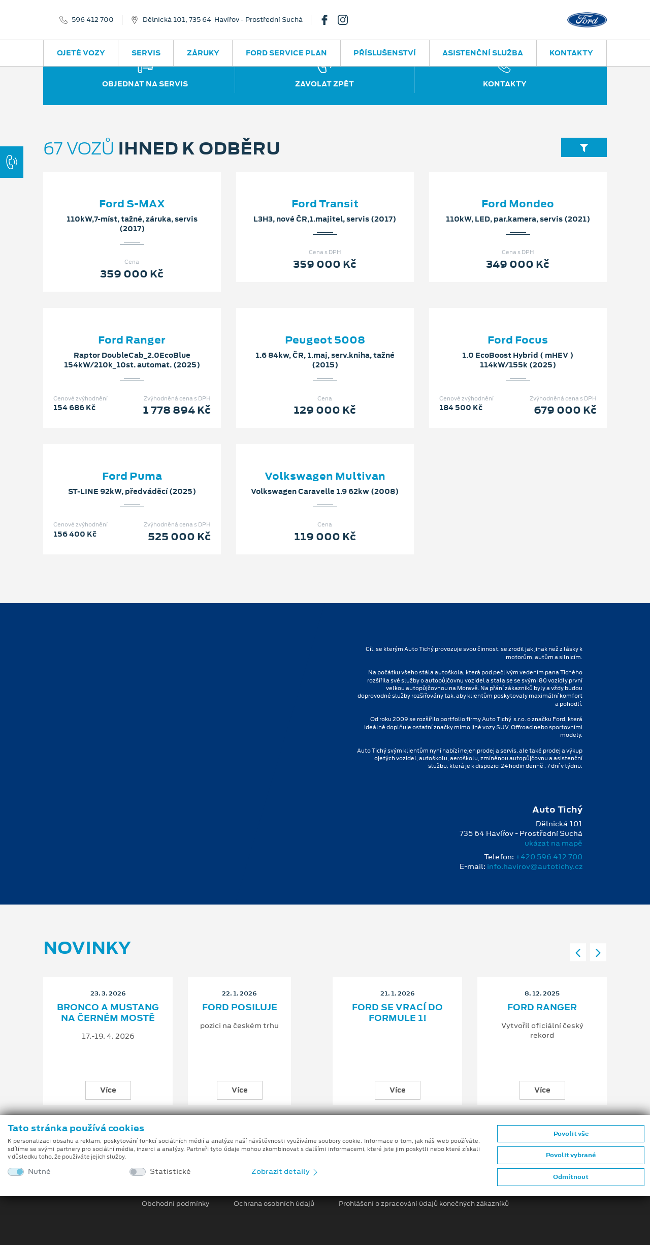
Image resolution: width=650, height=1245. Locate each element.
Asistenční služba (482, 53)
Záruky (203, 53)
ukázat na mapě (553, 843)
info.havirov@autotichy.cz (534, 866)
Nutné (39, 1171)
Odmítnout (571, 1177)
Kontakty (571, 53)
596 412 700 (93, 19)
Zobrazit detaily (285, 1171)
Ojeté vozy (81, 53)
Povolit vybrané (571, 1155)
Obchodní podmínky (175, 1203)
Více (108, 1090)
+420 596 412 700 (548, 857)
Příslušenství (384, 53)
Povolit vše (571, 1134)
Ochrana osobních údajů (274, 1203)
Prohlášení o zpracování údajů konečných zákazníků (424, 1203)
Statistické (170, 1171)
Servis (146, 53)
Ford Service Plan (286, 53)
